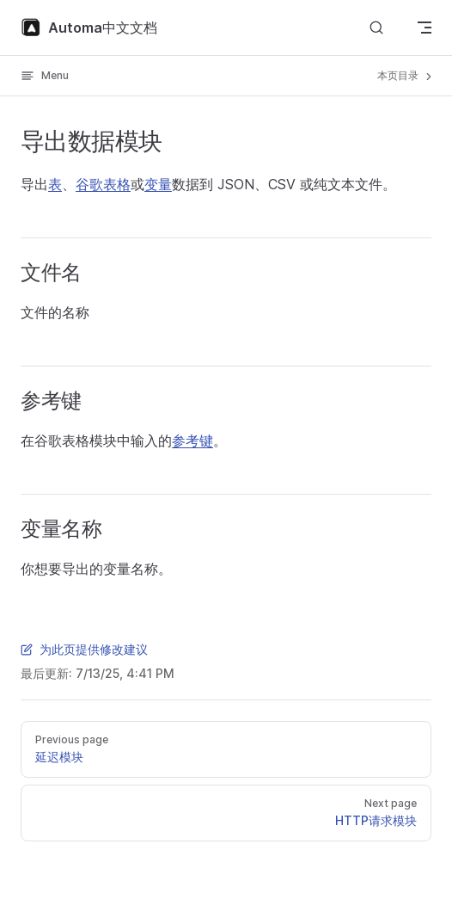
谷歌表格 (103, 184)
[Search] (376, 28)
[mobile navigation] (424, 27)
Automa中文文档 (89, 27)
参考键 (192, 440)
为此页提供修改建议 (84, 649)
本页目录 (406, 76)
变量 (158, 184)
